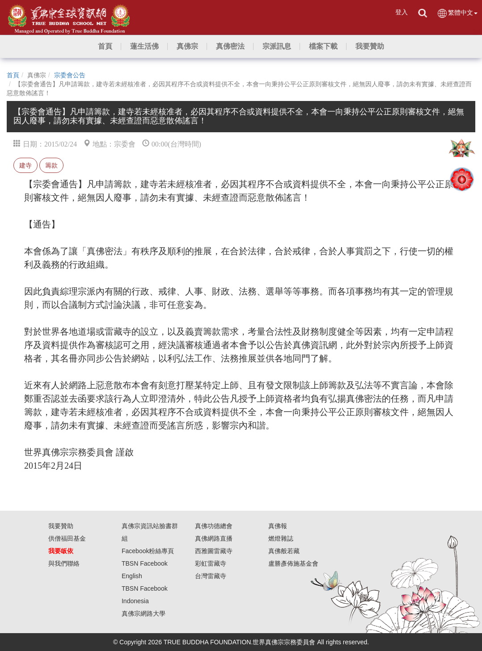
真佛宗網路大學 (143, 613)
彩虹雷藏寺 (210, 563)
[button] (144, 46)
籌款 (51, 165)
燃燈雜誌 (280, 538)
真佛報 (277, 525)
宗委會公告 (69, 75)
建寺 (25, 165)
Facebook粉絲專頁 (148, 550)
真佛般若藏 (284, 550)
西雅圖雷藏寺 (214, 550)
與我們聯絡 (64, 563)
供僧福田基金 (67, 538)
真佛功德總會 (214, 525)
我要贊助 (60, 525)
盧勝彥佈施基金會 (293, 563)
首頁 (13, 75)
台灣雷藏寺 (210, 576)
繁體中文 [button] (457, 13)
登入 (401, 12)
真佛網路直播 (214, 538)
